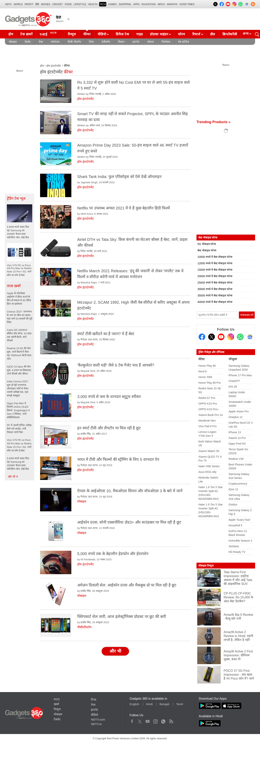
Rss (171, 720)
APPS (136, 4)
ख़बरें (56, 704)
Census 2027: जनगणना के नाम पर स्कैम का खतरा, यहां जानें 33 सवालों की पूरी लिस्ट (19, 317)
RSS (57, 699)
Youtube (147, 720)
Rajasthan (149, 4)
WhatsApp (163, 720)
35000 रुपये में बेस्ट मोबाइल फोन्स (214, 295)
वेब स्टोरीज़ (183, 41)
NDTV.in (96, 724)
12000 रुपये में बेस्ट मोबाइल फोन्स (214, 263)
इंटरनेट (136, 41)
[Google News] (250, 337)
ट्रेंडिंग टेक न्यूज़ (16, 198)
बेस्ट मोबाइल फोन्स (206, 250)
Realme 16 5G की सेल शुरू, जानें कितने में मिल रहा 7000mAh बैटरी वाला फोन (19, 353)
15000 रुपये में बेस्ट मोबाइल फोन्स (214, 269)
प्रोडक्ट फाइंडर (159, 34)
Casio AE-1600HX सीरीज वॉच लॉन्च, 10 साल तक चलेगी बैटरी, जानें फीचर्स (19, 335)
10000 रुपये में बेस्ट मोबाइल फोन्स (214, 256)
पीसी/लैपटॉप (84, 627)
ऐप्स (41, 41)
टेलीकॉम (106, 41)
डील (212, 34)
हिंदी (37, 4)
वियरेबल (166, 41)
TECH (103, 4)
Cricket (57, 4)
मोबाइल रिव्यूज (205, 565)
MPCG (161, 4)
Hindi (149, 704)
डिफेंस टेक (122, 34)
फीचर (87, 34)
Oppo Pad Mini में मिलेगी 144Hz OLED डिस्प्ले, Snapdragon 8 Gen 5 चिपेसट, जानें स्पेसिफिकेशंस (18, 410)
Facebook (132, 720)
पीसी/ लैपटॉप (74, 41)
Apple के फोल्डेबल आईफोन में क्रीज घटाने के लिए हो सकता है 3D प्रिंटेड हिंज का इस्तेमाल (19, 298)
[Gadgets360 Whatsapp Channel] (240, 337)
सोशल (150, 41)
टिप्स (91, 41)
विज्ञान (121, 41)
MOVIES (45, 4)
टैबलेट (28, 41)
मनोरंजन (55, 41)
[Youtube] (221, 337)
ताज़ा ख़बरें (14, 286)
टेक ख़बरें (26, 34)
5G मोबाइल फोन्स (206, 244)
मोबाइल (13, 41)
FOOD (68, 4)
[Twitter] (211, 337)
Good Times (186, 4)
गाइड (139, 34)
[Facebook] (202, 337)
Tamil (179, 704)
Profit (29, 4)
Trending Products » (213, 122)
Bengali (164, 704)
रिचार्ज (196, 34)
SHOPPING (125, 4)
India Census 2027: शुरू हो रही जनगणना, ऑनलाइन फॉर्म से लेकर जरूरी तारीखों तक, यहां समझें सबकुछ (18, 388)
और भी (13, 476)
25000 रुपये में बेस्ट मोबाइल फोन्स (214, 282)
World (18, 4)
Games (112, 4)
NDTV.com (98, 719)
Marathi (172, 4)
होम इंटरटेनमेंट (54, 65)
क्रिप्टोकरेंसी (229, 34)
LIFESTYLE (80, 4)
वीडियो (102, 34)
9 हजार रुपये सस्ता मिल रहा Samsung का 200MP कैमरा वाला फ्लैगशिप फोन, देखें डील (18, 463)
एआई (49, 33)
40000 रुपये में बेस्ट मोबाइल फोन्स (214, 301)
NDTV (8, 4)
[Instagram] (230, 337)
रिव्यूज (72, 34)
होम (10, 34)
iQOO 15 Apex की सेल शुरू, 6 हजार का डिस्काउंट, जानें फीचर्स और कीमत (19, 370)
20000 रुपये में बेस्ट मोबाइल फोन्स (214, 276)
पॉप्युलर (233, 359)
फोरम (181, 34)
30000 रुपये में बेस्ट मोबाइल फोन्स (214, 289)
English (134, 704)
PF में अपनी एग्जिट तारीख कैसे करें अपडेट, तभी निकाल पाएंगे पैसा (19, 429)
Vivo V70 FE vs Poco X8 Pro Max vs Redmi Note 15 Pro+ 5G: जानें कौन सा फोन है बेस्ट (19, 445)
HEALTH (92, 4)
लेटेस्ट (201, 359)
